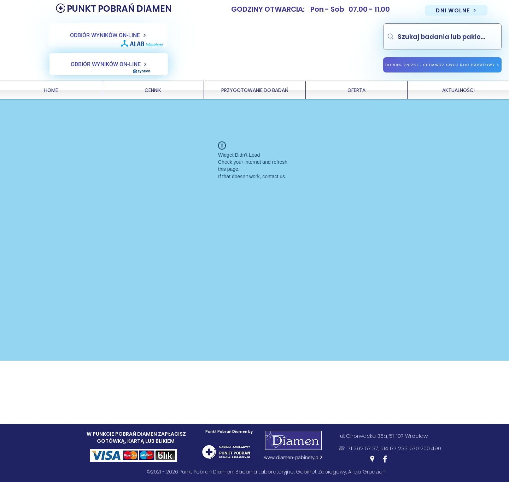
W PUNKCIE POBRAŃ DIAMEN (122, 433)
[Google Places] (372, 459)
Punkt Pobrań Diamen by (229, 431)
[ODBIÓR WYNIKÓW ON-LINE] (108, 35)
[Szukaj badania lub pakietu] (442, 37)
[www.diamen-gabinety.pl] (293, 457)
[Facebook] (385, 459)
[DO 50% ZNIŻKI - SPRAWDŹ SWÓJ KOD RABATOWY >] (442, 64)
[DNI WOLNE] (456, 10)
